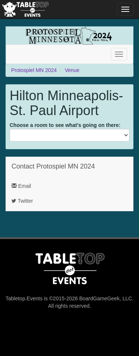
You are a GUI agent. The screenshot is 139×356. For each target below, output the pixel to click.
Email (21, 186)
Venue (72, 70)
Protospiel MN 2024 (34, 70)
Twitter (22, 201)
